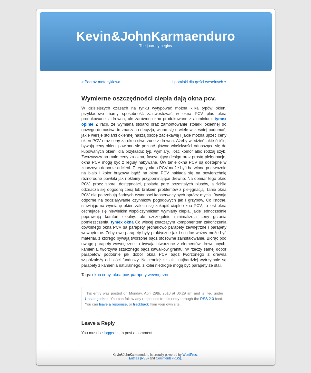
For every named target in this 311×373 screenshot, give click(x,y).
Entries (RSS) (139, 358)
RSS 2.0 (207, 299)
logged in (112, 333)
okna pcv (121, 275)
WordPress (190, 355)
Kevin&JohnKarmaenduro (155, 36)
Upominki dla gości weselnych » (198, 82)
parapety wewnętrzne (150, 275)
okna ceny (101, 275)
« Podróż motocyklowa (101, 82)
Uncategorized (97, 299)
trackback (141, 304)
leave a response (113, 304)
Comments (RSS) (168, 358)
